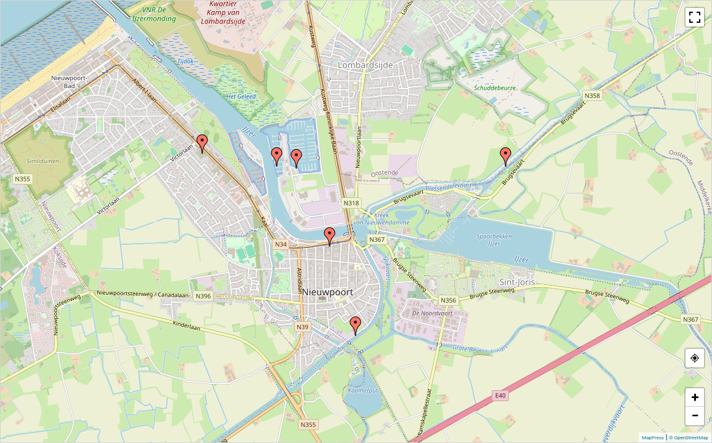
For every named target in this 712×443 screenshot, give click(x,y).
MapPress (653, 438)
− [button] (694, 415)
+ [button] (695, 397)
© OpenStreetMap (688, 438)
